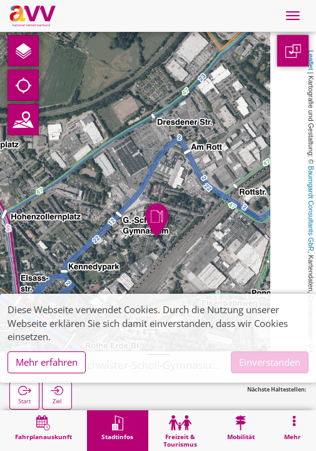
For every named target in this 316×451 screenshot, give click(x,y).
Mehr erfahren (47, 362)
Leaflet (311, 60)
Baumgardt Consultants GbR (311, 208)
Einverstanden (269, 362)
